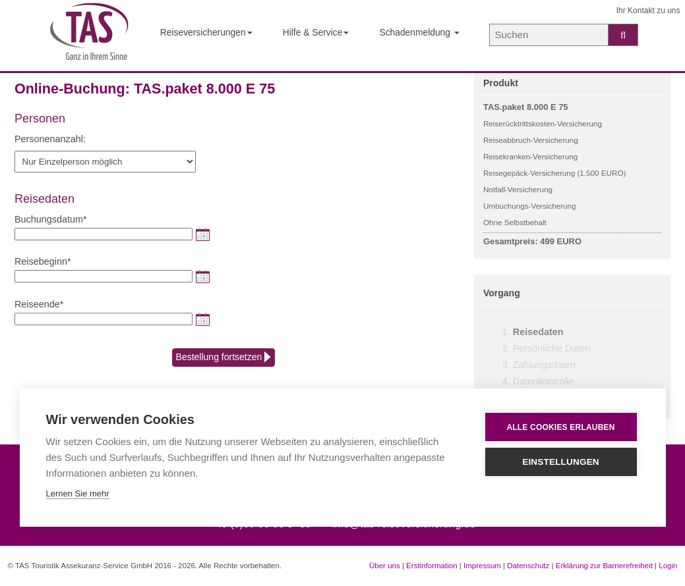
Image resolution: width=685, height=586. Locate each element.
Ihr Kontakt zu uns (648, 10)
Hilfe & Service (316, 32)
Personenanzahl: (50, 139)
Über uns (384, 566)
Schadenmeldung (419, 32)
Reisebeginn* (43, 261)
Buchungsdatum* (51, 219)
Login (668, 566)
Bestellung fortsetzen (224, 357)
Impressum (482, 566)
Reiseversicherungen (206, 32)
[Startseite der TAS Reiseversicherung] (89, 36)
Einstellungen (560, 462)
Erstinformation (431, 566)
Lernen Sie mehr (77, 493)
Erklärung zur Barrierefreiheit (604, 566)
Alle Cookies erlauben (560, 427)
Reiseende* (39, 304)
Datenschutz (528, 566)
